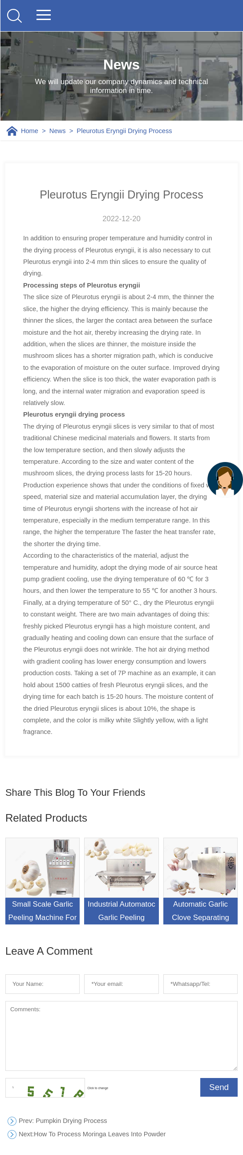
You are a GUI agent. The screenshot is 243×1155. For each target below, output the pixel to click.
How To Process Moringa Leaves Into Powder (92, 1134)
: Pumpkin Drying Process (63, 1120)
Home (29, 130)
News (57, 130)
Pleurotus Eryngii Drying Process (124, 130)
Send (219, 1087)
